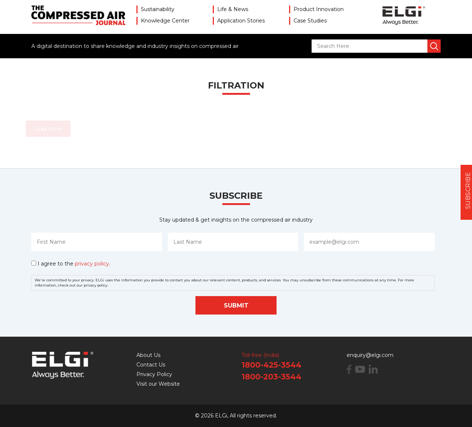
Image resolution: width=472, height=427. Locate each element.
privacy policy (92, 263)
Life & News (232, 9)
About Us (148, 355)
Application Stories (241, 20)
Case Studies (310, 20)
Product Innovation (319, 9)
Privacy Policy (154, 374)
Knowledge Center (165, 20)
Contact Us (150, 364)
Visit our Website (158, 384)
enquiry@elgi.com (370, 355)
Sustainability (157, 9)
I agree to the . (74, 263)
